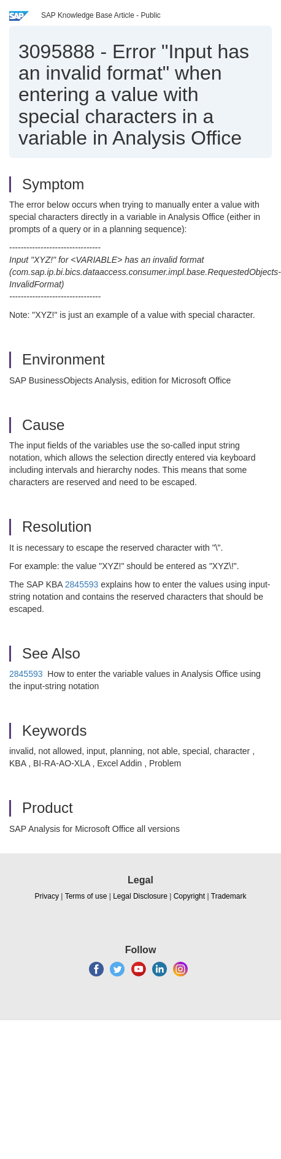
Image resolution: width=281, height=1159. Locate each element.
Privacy (47, 896)
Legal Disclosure (140, 896)
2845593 (82, 584)
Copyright (189, 896)
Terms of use (86, 896)
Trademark (229, 896)
